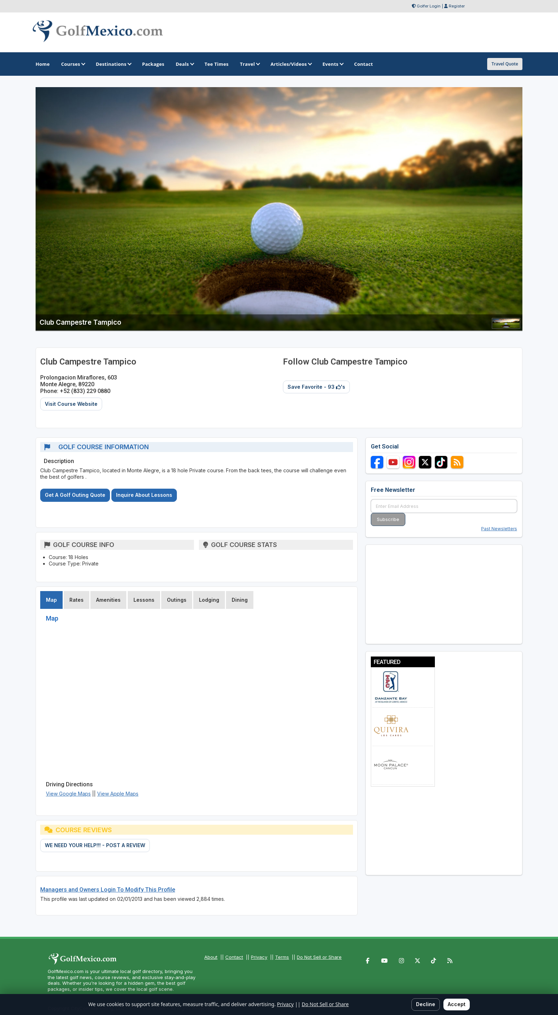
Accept (456, 1004)
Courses (72, 64)
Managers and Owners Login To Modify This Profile (107, 889)
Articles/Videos (290, 64)
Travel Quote (504, 64)
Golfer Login (429, 6)
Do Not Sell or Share (319, 957)
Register (457, 6)
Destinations (113, 64)
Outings (176, 600)
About (210, 957)
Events (332, 64)
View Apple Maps (117, 794)
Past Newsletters (499, 528)
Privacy (259, 957)
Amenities (108, 600)
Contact (234, 957)
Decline (425, 1004)
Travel (249, 64)
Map (51, 600)
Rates (76, 600)
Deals (184, 64)
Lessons (143, 600)
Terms (282, 957)
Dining (240, 600)
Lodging (209, 600)
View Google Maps (68, 794)
